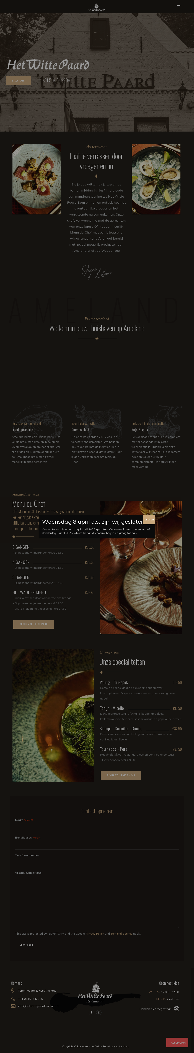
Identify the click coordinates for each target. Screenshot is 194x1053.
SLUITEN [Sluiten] (149, 519)
